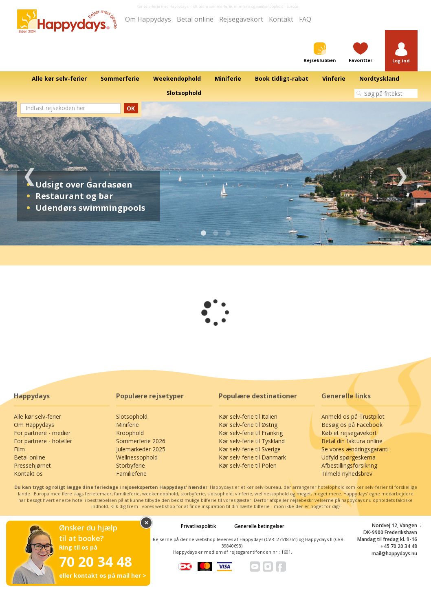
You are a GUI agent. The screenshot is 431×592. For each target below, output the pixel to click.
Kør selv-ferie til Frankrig (251, 433)
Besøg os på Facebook (352, 425)
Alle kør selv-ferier (37, 416)
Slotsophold (131, 416)
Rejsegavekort (241, 19)
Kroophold (130, 433)
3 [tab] (228, 233)
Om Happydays (148, 19)
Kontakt (281, 19)
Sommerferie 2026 (140, 441)
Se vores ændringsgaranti (355, 449)
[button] (401, 53)
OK (131, 108)
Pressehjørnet (32, 465)
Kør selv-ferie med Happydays (162, 6)
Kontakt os (28, 473)
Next (401, 173)
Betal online (195, 19)
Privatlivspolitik (198, 526)
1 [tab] (203, 233)
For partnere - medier (42, 433)
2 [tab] (215, 233)
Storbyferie (130, 465)
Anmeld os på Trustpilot (353, 416)
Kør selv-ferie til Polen (248, 465)
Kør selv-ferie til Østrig (248, 425)
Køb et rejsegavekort (349, 433)
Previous (29, 173)
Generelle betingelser (259, 526)
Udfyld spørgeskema (348, 457)
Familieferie (131, 473)
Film (19, 449)
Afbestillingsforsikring (349, 465)
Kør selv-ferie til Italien (248, 416)
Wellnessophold (137, 457)
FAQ (305, 19)
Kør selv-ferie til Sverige (250, 449)
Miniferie (127, 425)
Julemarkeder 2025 (140, 449)
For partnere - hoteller (43, 441)
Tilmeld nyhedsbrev (346, 473)
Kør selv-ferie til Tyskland (252, 441)
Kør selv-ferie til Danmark (252, 457)
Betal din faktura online (352, 441)
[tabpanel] (215, 173)
